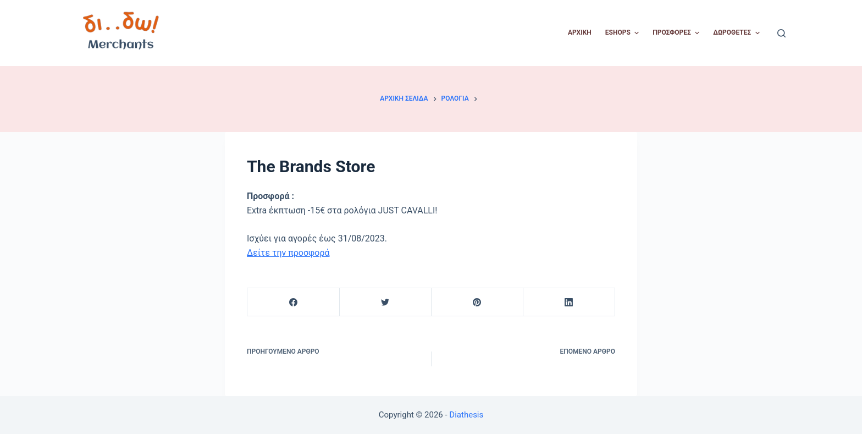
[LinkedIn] (569, 302)
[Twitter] (385, 302)
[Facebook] (293, 302)
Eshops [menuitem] (623, 33)
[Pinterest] (477, 302)
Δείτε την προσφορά (288, 253)
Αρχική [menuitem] (580, 32)
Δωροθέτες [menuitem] (737, 33)
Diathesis (466, 415)
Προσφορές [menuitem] (677, 33)
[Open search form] (781, 33)
